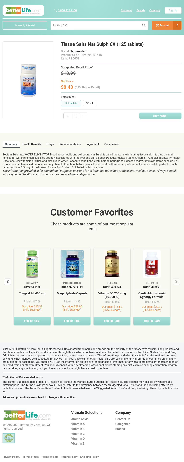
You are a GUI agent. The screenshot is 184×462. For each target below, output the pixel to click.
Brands (140, 10)
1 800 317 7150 (65, 10)
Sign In (173, 10)
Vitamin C (78, 433)
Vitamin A (78, 424)
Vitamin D (78, 438)
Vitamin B (78, 429)
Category (154, 10)
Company (126, 10)
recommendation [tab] (70, 144)
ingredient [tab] (92, 144)
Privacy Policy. (11, 456)
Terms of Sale (49, 456)
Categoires (122, 424)
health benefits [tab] (31, 144)
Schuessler (78, 51)
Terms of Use (30, 456)
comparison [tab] (111, 144)
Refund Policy (69, 456)
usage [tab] (50, 144)
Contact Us (122, 419)
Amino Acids (79, 419)
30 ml (89, 103)
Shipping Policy (89, 456)
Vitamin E (77, 443)
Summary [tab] (11, 144)
